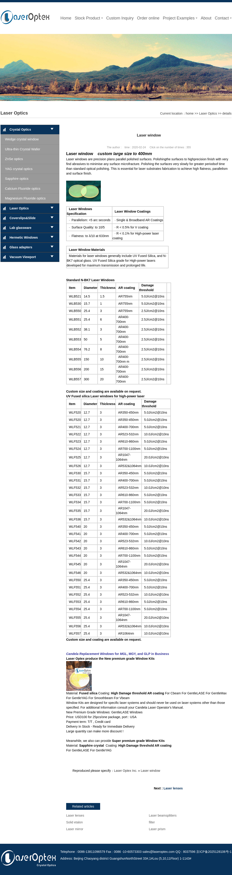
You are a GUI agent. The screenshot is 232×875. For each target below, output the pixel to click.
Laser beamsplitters (162, 815)
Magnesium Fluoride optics (25, 198)
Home (65, 18)
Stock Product (89, 18)
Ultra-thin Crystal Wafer (22, 149)
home (190, 113)
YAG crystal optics (18, 169)
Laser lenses (173, 788)
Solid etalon (74, 822)
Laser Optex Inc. (125, 770)
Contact (223, 18)
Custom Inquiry (120, 18)
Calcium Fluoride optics (22, 188)
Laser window (150, 770)
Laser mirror (74, 829)
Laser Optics (14, 112)
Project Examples (180, 18)
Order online (148, 18)
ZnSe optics (14, 159)
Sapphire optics (16, 178)
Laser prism (157, 829)
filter (152, 822)
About (206, 18)
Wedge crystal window (22, 139)
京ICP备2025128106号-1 (214, 851)
